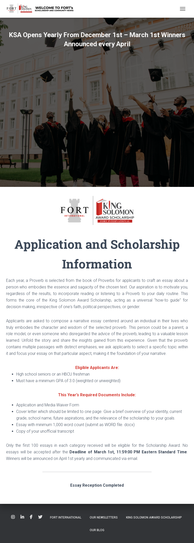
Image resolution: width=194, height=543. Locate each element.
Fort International (65, 517)
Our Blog (97, 530)
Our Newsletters (104, 517)
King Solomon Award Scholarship (154, 517)
